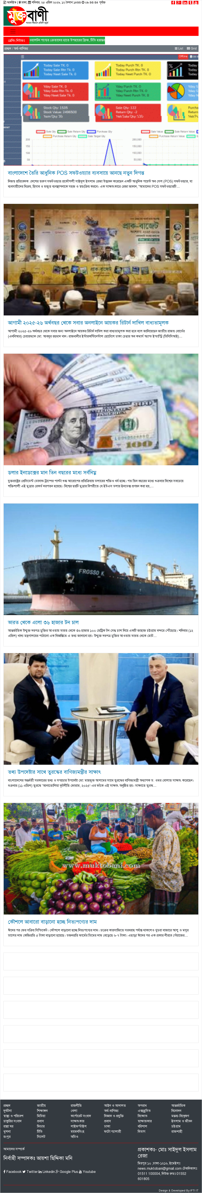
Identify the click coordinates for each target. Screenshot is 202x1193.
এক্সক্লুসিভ (144, 1111)
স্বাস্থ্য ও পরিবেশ (13, 1116)
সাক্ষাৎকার (77, 1121)
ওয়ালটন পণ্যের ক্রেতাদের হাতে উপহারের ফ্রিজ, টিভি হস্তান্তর (67, 40)
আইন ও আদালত (115, 1105)
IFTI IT (194, 1190)
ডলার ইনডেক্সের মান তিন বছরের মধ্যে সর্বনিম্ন (52, 472)
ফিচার (41, 1126)
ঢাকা (107, 1126)
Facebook (12, 1172)
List (179, 48)
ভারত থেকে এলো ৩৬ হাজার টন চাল (43, 622)
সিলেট (41, 1137)
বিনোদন (176, 1111)
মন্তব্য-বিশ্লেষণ (180, 1116)
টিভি (39, 1131)
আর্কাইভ (10, 2)
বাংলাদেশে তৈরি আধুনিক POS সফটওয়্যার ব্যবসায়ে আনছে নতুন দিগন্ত (76, 173)
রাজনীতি (76, 1105)
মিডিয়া (41, 1116)
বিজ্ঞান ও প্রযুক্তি (114, 1116)
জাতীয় (41, 1105)
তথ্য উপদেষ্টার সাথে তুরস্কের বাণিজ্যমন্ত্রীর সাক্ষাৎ (54, 772)
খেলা (74, 1111)
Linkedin (47, 1172)
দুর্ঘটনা (7, 1111)
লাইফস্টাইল (79, 1126)
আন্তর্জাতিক (178, 1105)
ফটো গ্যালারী (112, 1131)
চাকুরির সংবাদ (12, 1121)
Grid (192, 48)
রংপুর (7, 1137)
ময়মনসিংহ (77, 1131)
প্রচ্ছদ (7, 48)
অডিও (74, 1137)
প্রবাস (40, 1121)
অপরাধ (142, 1105)
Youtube (87, 1172)
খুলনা (7, 1131)
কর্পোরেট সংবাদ (81, 1116)
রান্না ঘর (8, 1126)
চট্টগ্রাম (176, 1126)
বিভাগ (141, 1131)
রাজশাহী (176, 1131)
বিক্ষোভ (142, 1116)
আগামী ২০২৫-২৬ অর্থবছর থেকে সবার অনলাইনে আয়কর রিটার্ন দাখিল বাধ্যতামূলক (88, 323)
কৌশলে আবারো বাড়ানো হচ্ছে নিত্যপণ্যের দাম (52, 922)
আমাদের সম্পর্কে (14, 1149)
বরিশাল (142, 1126)
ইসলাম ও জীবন (181, 1121)
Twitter (30, 1172)
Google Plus (67, 1172)
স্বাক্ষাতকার (145, 1121)
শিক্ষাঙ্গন (42, 1111)
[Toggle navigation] (13, 31)
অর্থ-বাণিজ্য (111, 1111)
